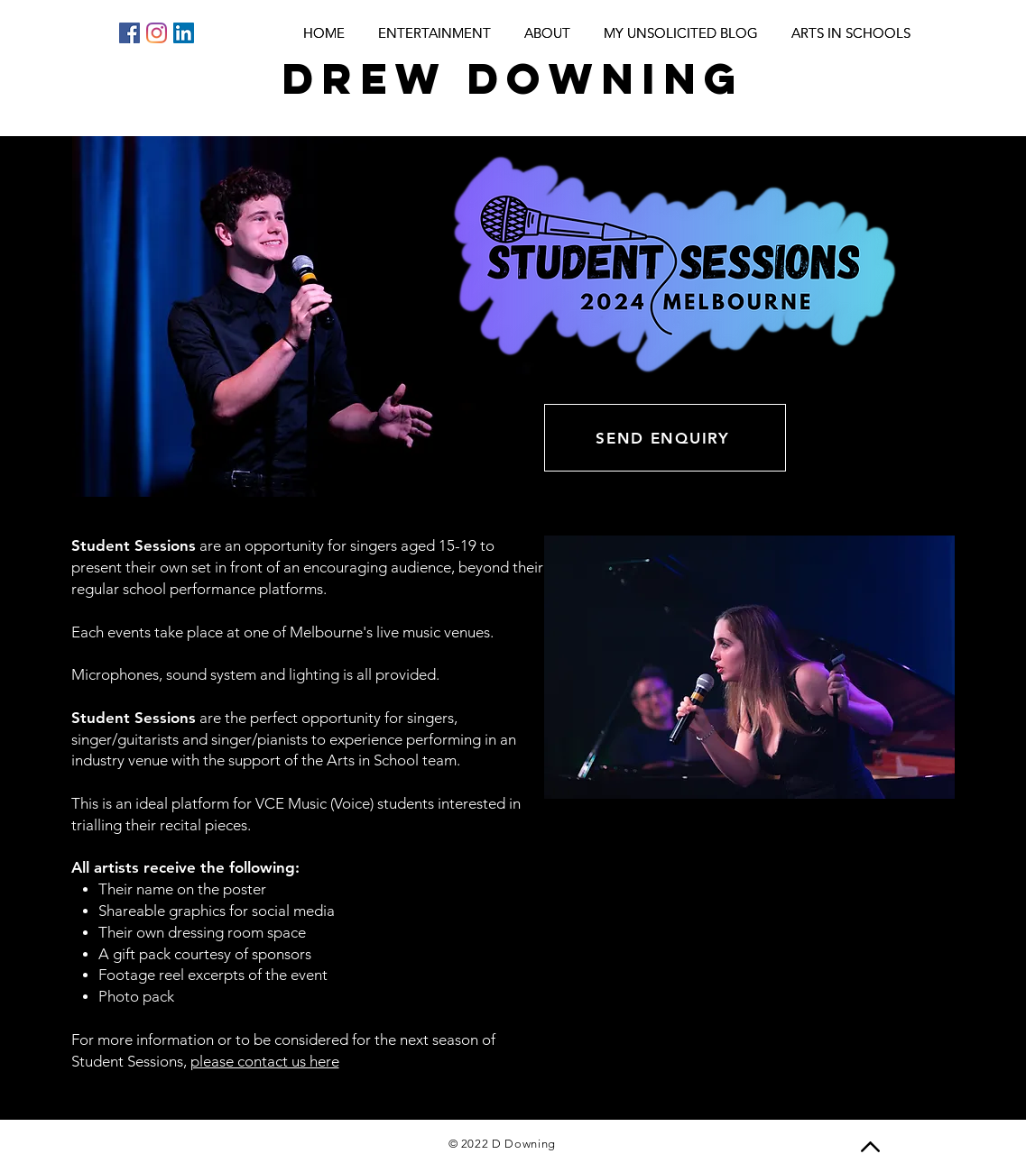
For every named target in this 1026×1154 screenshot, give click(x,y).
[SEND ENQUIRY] (665, 438)
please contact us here (264, 1061)
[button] (749, 667)
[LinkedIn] (183, 33)
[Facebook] (129, 33)
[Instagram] (156, 33)
